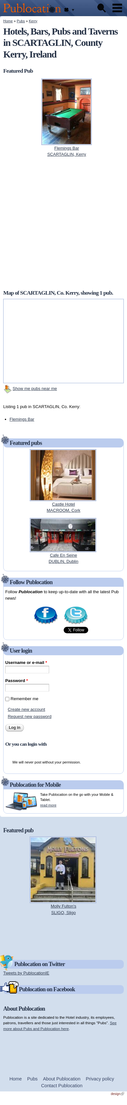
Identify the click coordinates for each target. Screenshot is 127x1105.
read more (48, 805)
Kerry (33, 21)
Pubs (21, 21)
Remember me (24, 698)
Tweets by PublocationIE (26, 973)
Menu (117, 8)
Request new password (29, 716)
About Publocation (61, 1078)
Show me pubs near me (35, 388)
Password (16, 680)
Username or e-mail (26, 662)
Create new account (26, 709)
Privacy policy (100, 1078)
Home (8, 21)
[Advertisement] (64, 934)
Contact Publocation (61, 1085)
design (117, 1094)
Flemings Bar (22, 419)
